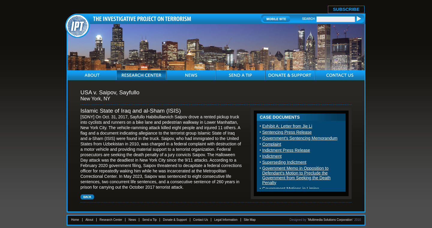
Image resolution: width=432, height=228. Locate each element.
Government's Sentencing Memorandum (300, 138)
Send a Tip (149, 219)
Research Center (111, 219)
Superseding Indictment (284, 162)
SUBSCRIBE (346, 9)
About (89, 219)
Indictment (272, 156)
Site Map (250, 219)
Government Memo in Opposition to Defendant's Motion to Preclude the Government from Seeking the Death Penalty (296, 175)
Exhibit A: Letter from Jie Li (287, 126)
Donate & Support (175, 219)
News (132, 219)
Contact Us (200, 219)
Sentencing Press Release (287, 132)
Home (75, 219)
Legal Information (225, 219)
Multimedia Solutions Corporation (330, 219)
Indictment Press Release (286, 150)
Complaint (271, 144)
